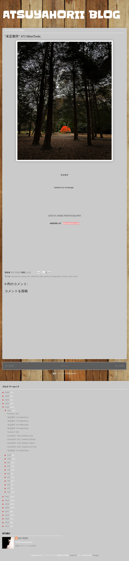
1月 (9, 492)
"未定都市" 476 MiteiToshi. (18, 417)
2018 (7, 508)
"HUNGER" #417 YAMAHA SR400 (21, 439)
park (41, 276)
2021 (7, 497)
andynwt (73, 555)
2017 (7, 511)
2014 (7, 522)
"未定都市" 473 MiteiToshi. (18, 428)
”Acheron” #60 (13, 432)
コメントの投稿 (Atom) (67, 373)
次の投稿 (9, 366)
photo (46, 276)
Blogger (96, 555)
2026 (7, 392)
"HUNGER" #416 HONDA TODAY (21, 443)
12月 (9, 410)
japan (23, 276)
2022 (7, 407)
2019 (7, 504)
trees (76, 276)
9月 (9, 462)
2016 (7, 515)
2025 (7, 396)
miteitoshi (35, 276)
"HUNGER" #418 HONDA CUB (20, 436)
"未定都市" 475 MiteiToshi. (18, 421)
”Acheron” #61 (13, 414)
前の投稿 (119, 366)
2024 (7, 400)
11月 (9, 455)
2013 (7, 526)
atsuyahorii (15, 276)
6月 (9, 474)
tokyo (70, 276)
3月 (9, 485)
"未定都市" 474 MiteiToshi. (18, 425)
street (64, 276)
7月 (9, 470)
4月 (9, 481)
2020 (7, 500)
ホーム (64, 366)
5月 (9, 477)
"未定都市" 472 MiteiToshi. (18, 450)
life (28, 276)
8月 (9, 466)
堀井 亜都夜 (23, 538)
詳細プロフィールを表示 (25, 546)
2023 (7, 403)
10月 (9, 459)
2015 (7, 519)
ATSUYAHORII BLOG (61, 15)
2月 (9, 488)
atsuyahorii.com (71, 223)
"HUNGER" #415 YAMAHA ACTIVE (22, 447)
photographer (55, 276)
